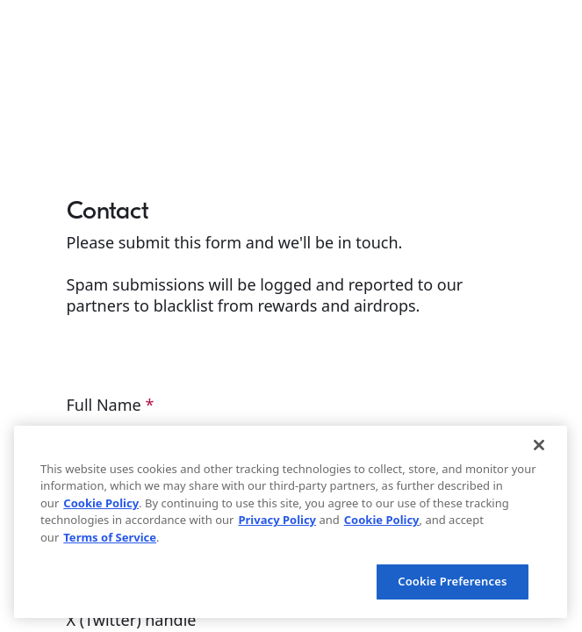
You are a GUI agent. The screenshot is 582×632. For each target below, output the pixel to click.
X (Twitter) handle (134, 619)
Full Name (110, 404)
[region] (290, 522)
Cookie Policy (101, 503)
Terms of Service (109, 537)
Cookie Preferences (452, 581)
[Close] (539, 445)
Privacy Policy (277, 520)
